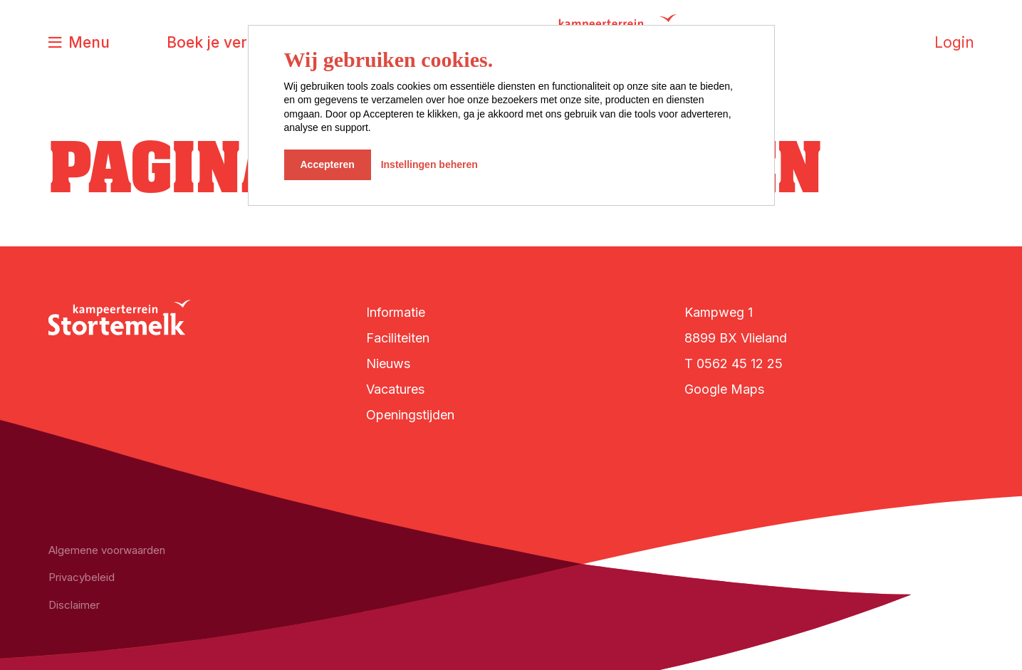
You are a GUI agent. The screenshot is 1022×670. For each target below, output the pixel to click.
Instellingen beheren (429, 164)
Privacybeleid (81, 577)
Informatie (395, 312)
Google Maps (724, 389)
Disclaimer (74, 605)
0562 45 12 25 (740, 363)
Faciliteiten (397, 337)
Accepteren (328, 164)
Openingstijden (410, 414)
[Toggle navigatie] (79, 43)
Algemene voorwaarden (106, 550)
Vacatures (395, 389)
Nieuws (388, 363)
